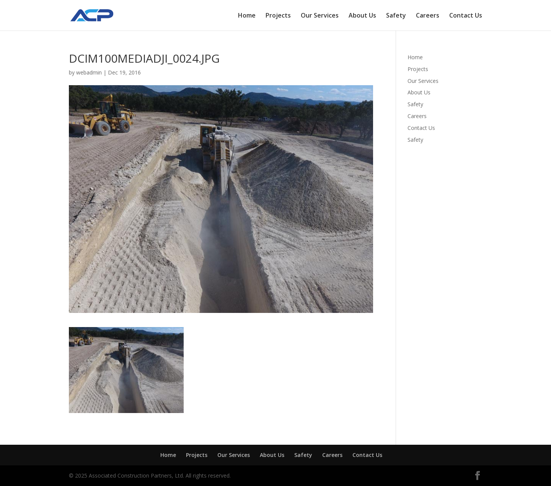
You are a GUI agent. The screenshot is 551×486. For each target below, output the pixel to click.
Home (247, 16)
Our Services (320, 16)
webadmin (89, 72)
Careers (427, 16)
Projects (278, 16)
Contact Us (465, 16)
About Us (362, 16)
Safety (396, 16)
